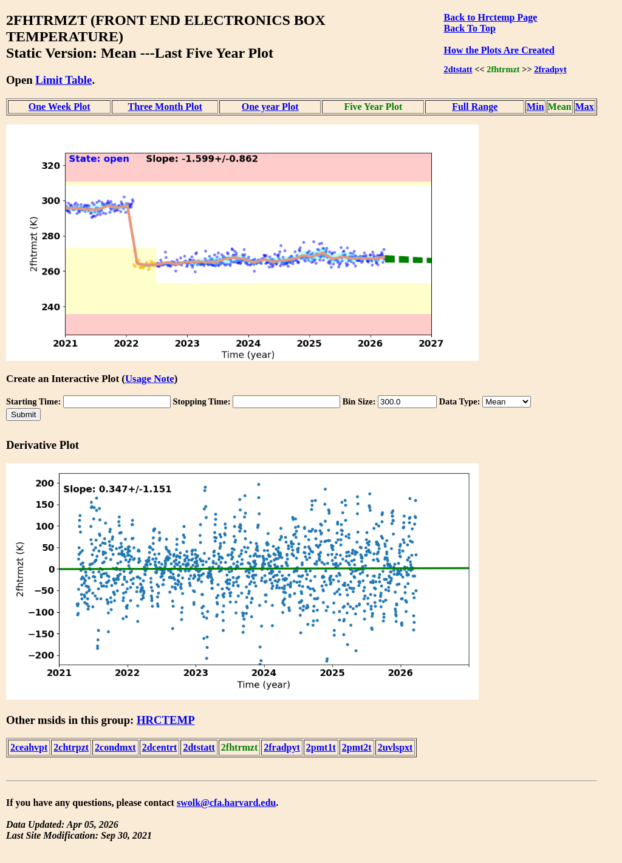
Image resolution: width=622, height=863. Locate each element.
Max (584, 106)
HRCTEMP (166, 720)
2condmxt (115, 747)
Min (535, 106)
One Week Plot (60, 106)
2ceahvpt (28, 747)
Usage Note (149, 378)
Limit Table (63, 79)
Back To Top (469, 28)
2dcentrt (159, 747)
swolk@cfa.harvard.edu (226, 802)
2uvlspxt (395, 747)
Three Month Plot (165, 106)
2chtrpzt (71, 747)
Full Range (474, 106)
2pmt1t (321, 747)
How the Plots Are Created (498, 50)
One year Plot (270, 106)
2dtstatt (457, 69)
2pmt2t (357, 747)
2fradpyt (550, 69)
